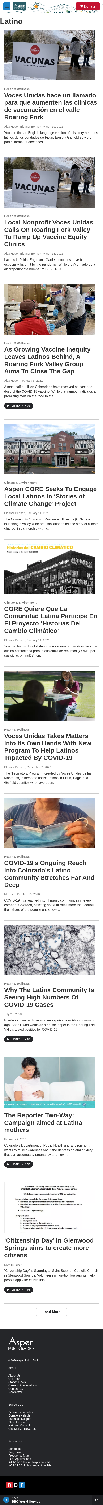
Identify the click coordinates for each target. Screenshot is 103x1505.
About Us (14, 1375)
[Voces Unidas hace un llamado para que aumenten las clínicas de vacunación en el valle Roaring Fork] (49, 55)
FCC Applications (19, 1459)
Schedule (14, 1449)
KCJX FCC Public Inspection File (29, 1465)
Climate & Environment (20, 482)
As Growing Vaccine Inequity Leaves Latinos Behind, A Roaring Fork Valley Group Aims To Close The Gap (47, 360)
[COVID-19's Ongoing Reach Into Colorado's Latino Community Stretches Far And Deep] (49, 823)
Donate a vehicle (19, 1415)
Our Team (14, 1378)
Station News (17, 1382)
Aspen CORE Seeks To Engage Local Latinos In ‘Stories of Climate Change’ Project (50, 496)
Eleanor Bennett (14, 513)
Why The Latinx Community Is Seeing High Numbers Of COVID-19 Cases (49, 997)
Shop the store (17, 1422)
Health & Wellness (17, 89)
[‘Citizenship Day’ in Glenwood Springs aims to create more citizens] (49, 1207)
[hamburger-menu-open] (6, 6)
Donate (89, 6)
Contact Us (15, 1388)
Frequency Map (18, 1455)
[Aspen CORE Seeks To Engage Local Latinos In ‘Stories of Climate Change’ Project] (49, 449)
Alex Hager (11, 380)
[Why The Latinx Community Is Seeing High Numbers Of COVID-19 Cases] (49, 950)
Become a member (20, 1412)
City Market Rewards (22, 1428)
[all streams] (97, 1500)
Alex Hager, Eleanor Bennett (22, 126)
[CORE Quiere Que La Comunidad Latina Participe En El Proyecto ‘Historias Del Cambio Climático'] (49, 569)
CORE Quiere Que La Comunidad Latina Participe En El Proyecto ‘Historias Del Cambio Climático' (50, 619)
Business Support (19, 1419)
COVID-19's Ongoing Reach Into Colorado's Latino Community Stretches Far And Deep (49, 873)
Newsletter (15, 1392)
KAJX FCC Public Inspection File (29, 1462)
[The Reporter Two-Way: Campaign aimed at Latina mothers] (49, 1082)
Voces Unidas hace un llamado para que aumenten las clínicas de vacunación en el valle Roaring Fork (50, 106)
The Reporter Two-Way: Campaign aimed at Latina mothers (43, 1122)
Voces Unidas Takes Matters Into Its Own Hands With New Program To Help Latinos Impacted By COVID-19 (47, 746)
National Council (19, 1425)
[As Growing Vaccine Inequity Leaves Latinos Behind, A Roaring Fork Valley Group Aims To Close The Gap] (49, 309)
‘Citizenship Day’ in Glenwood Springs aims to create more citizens (49, 1247)
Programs (14, 1452)
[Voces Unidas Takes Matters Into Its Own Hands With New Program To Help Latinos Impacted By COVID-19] (49, 696)
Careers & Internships (22, 1385)
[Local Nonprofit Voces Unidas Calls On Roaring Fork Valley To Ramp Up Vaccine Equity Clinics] (49, 182)
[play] (6, 1500)
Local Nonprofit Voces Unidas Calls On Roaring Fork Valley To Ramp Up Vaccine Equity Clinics (48, 233)
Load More (51, 1312)
